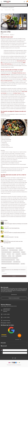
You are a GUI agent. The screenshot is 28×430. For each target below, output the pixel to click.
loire (13, 253)
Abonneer (14, 276)
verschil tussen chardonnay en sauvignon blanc (10, 257)
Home (2, 9)
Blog (13, 9)
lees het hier (18, 339)
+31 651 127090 (6, 314)
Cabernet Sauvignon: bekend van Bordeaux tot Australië (15, 223)
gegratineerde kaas (16, 252)
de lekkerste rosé (5, 250)
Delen (23, 28)
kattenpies (3, 253)
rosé (13, 255)
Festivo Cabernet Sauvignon (6, 252)
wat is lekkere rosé (16, 261)
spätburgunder (18, 255)
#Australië (3, 248)
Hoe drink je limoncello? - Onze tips (11, 237)
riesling (9, 255)
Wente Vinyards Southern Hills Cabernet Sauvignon (10, 263)
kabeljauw (23, 252)
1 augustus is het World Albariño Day (11, 228)
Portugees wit (4, 255)
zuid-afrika (23, 263)
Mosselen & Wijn (8, 9)
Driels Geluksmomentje (13, 250)
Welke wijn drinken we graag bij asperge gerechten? (14, 232)
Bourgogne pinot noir (10, 248)
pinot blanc (24, 253)
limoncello (9, 253)
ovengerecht (18, 253)
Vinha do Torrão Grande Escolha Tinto (8, 259)
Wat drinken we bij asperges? (7, 261)
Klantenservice (14, 294)
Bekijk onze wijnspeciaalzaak (14, 298)
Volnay (17, 259)
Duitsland (20, 250)
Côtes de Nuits (18, 248)
